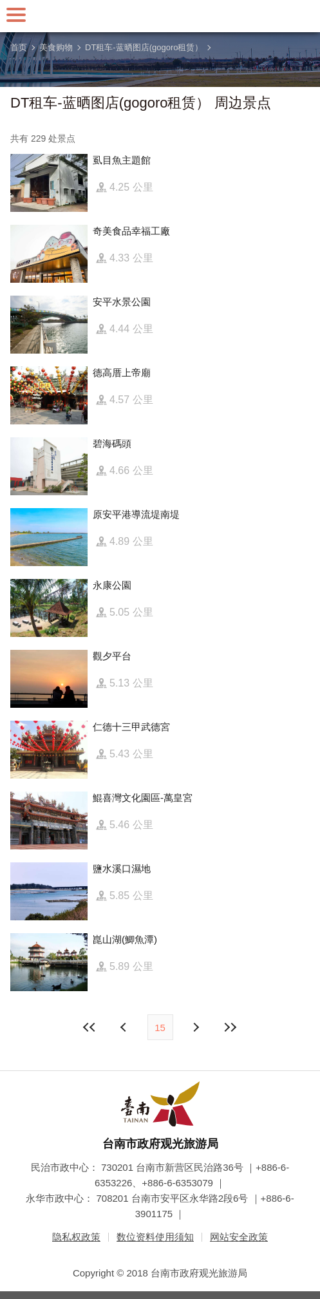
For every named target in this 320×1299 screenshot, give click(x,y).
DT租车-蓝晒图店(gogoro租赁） (144, 47)
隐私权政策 (76, 1236)
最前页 (89, 1027)
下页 (125, 1027)
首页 (18, 47)
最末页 (230, 1027)
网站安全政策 (239, 1236)
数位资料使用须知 (155, 1236)
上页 (196, 1027)
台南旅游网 (160, 16)
